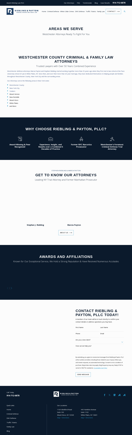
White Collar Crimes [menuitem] (67, 11)
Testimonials (87, 3)
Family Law (10, 427)
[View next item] (11, 288)
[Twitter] (109, 395)
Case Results (105, 3)
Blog (96, 3)
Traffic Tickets (12, 422)
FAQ (78, 3)
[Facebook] (105, 395)
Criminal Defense (13, 414)
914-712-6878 (119, 2)
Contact (113, 11)
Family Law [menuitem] (101, 11)
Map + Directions (63, 418)
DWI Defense (11, 418)
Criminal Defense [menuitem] (53, 11)
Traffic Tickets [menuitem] (91, 11)
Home (9, 409)
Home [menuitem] (44, 11)
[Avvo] (119, 395)
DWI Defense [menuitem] (80, 11)
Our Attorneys (69, 3)
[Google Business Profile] (114, 395)
